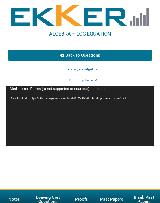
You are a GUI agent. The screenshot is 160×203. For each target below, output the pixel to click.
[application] (80, 106)
